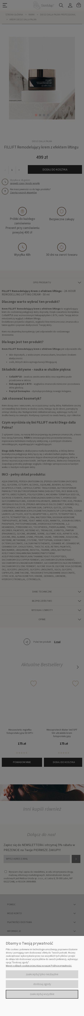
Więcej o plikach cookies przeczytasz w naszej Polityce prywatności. (39, 965)
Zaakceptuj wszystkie (42, 994)
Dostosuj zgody (42, 984)
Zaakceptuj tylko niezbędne (42, 974)
